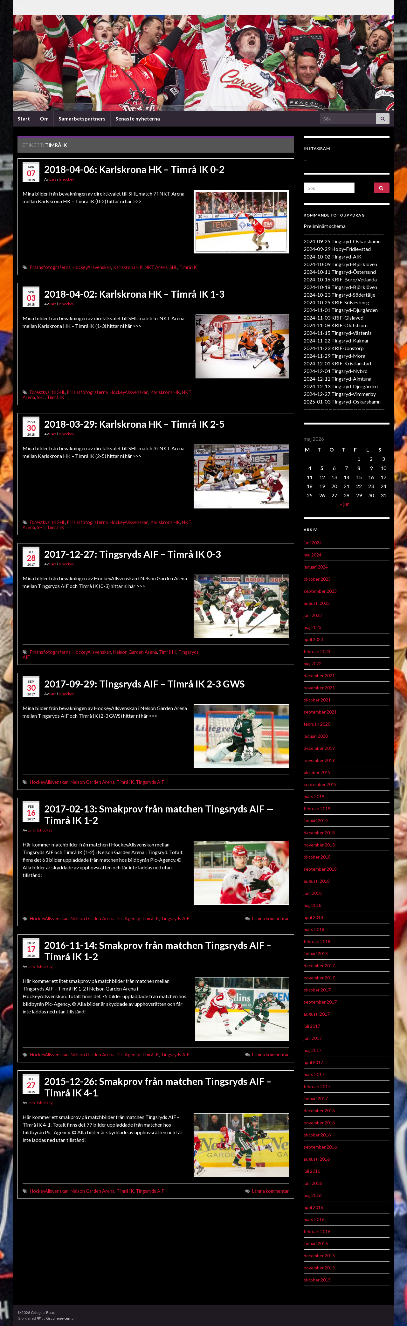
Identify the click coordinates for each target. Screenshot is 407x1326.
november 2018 (319, 844)
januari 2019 (316, 820)
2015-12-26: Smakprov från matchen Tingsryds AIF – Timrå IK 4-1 (157, 1086)
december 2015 (319, 1255)
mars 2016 (314, 1219)
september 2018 (320, 869)
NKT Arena (156, 267)
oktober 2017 (317, 989)
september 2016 (320, 1147)
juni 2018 (313, 893)
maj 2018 (312, 905)
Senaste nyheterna (137, 118)
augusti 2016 (317, 1159)
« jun (344, 504)
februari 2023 (317, 651)
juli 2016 (312, 1171)
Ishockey (66, 179)
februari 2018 (317, 941)
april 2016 (313, 1207)
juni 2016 (313, 1183)
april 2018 (313, 917)
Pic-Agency (128, 918)
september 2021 (320, 712)
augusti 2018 (317, 881)
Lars (53, 179)
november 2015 (319, 1267)
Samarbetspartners (82, 118)
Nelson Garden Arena (135, 652)
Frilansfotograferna (50, 267)
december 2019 (319, 748)
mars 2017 (314, 1074)
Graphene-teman (61, 1318)
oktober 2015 (317, 1279)
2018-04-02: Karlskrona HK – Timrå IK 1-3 (134, 294)
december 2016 (319, 1110)
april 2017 (313, 1062)
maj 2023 (312, 627)
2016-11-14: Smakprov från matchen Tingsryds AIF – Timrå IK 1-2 (157, 950)
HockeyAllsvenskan (91, 267)
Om (44, 118)
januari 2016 (316, 1243)
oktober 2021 (317, 699)
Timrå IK (188, 267)
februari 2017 (317, 1086)
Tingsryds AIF (150, 782)
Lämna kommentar (270, 918)
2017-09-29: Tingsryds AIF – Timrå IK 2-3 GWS (144, 683)
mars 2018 (314, 929)
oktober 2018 (317, 857)
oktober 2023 (317, 579)
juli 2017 (312, 1026)
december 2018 (319, 832)
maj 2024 (312, 554)
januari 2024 (316, 567)
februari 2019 (317, 808)
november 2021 (319, 687)
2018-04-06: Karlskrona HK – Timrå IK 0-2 (134, 169)
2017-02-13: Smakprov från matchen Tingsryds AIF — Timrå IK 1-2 (159, 814)
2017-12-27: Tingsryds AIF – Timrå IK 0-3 (132, 554)
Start (23, 118)
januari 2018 (316, 953)
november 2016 (319, 1122)
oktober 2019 (317, 772)
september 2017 (320, 1002)
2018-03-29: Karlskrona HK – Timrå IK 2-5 (134, 424)
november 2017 (319, 977)
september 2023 (320, 591)
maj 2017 (312, 1050)
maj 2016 (312, 1195)
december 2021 (319, 675)
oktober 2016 (317, 1134)
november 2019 (319, 760)
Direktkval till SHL (47, 392)
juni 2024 (313, 542)
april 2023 (313, 639)
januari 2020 (316, 736)
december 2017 (319, 965)
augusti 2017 (317, 1014)
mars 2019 (314, 796)
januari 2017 (316, 1098)
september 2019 (320, 784)
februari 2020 (317, 724)
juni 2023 (313, 615)
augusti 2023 (317, 603)
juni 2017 (313, 1038)
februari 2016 (317, 1231)
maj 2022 (312, 663)
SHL (173, 267)
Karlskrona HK (128, 267)
